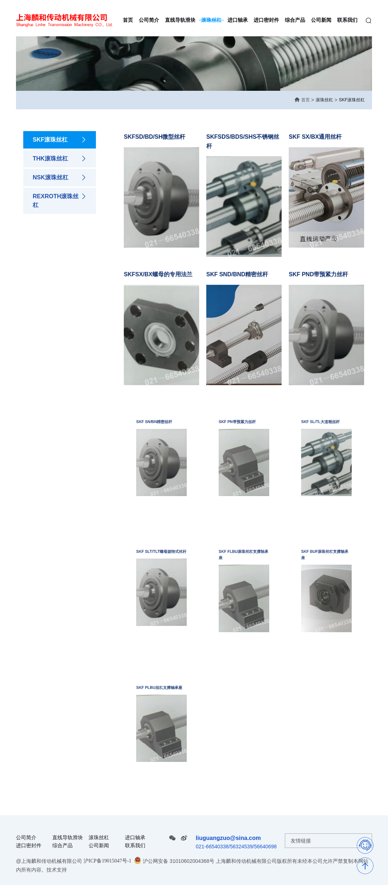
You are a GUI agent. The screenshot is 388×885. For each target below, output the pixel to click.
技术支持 (57, 870)
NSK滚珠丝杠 (59, 177)
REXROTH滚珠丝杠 (59, 200)
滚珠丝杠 (324, 99)
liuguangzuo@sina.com (228, 838)
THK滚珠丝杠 (59, 158)
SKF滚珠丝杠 (352, 99)
